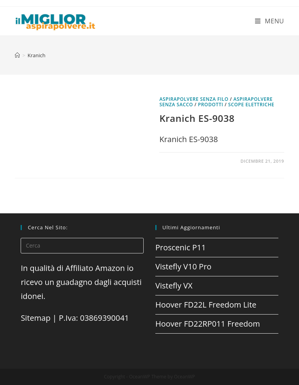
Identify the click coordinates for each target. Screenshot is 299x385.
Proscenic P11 (180, 247)
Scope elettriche (251, 104)
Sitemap (35, 318)
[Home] (17, 55)
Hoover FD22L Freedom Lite (206, 304)
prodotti (210, 104)
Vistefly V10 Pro (183, 266)
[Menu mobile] (269, 21)
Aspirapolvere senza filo (193, 99)
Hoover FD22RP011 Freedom (207, 323)
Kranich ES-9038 (196, 118)
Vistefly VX (173, 285)
